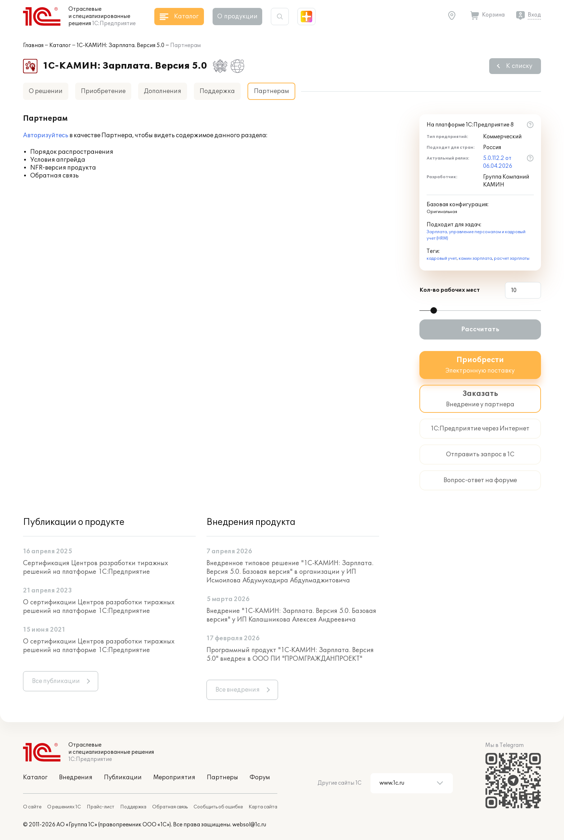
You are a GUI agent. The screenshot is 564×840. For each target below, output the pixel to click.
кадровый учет (442, 258)
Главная (33, 45)
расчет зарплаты (511, 258)
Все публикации (56, 681)
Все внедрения (237, 689)
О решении (46, 91)
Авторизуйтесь (45, 135)
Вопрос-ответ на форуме (480, 480)
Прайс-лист (100, 807)
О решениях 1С (64, 807)
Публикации (123, 777)
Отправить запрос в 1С (480, 454)
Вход (534, 15)
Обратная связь (170, 807)
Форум (260, 777)
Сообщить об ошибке (218, 807)
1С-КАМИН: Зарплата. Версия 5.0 (120, 45)
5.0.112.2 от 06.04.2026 (497, 162)
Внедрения (75, 777)
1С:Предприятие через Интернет (480, 428)
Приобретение (103, 91)
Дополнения (162, 91)
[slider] (434, 310)
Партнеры (222, 777)
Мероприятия (174, 777)
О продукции (237, 16)
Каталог (60, 45)
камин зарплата (475, 258)
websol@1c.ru (249, 825)
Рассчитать (480, 329)
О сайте (32, 807)
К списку (519, 66)
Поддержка (217, 91)
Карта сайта (263, 807)
